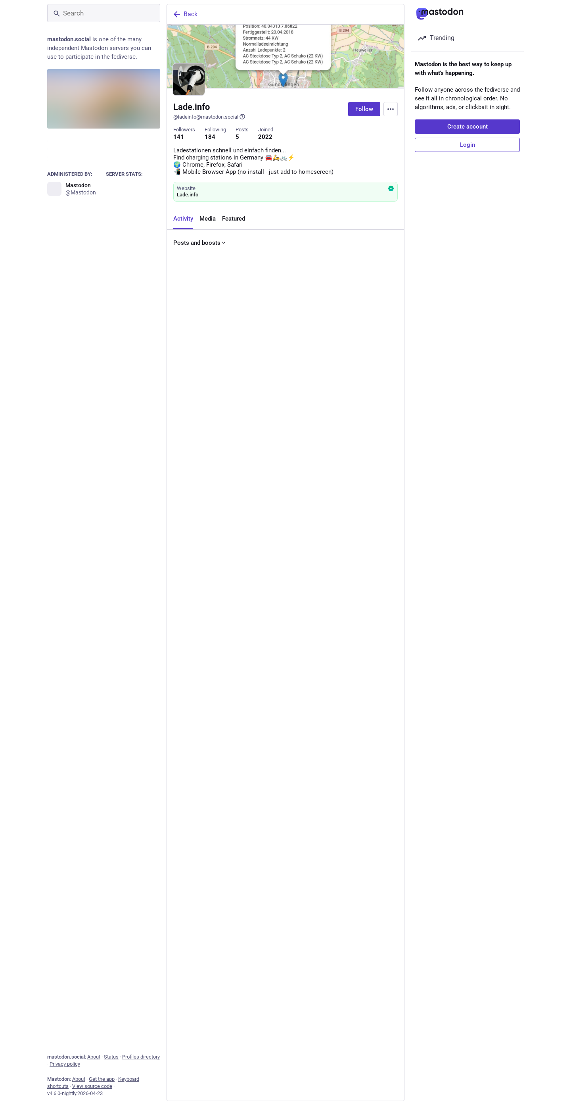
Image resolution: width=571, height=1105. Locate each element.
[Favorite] (288, 387)
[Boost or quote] (235, 387)
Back (184, 14)
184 (210, 136)
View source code (92, 1086)
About (93, 1057)
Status (111, 1057)
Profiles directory (141, 1057)
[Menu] (390, 109)
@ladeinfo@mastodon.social (209, 116)
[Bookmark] (339, 387)
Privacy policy (65, 1064)
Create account (467, 126)
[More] (393, 387)
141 (178, 136)
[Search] (103, 13)
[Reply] (181, 387)
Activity (183, 219)
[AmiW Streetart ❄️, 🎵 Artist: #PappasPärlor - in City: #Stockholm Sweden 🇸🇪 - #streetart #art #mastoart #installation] (285, 895)
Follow (364, 109)
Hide (347, 813)
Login (467, 144)
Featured (233, 219)
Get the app (102, 1079)
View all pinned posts (282, 412)
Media (207, 219)
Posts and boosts (200, 244)
